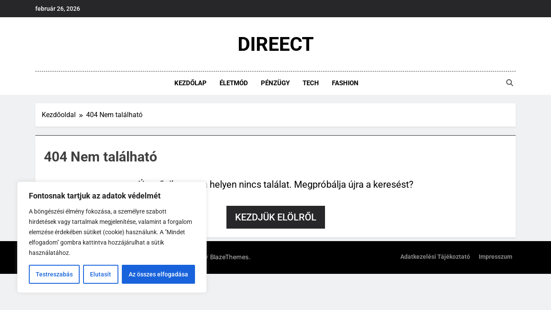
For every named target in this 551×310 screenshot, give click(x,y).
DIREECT (276, 44)
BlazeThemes (229, 256)
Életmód (234, 83)
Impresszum (495, 256)
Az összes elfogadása (158, 274)
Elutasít (100, 274)
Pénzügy (275, 83)
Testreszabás (54, 274)
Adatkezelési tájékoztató (435, 256)
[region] (112, 237)
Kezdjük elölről (275, 217)
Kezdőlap (190, 83)
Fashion (345, 83)
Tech (311, 83)
